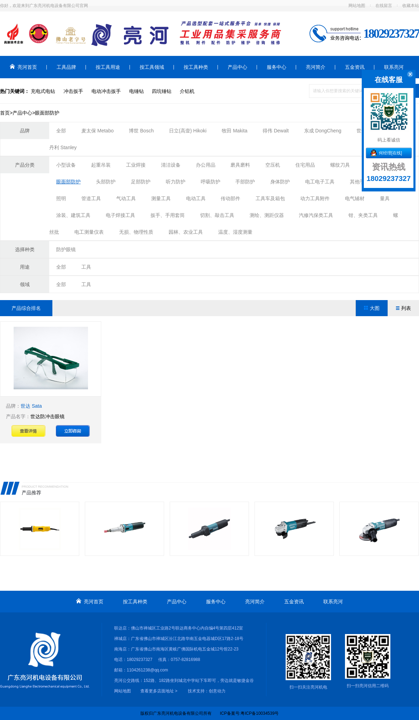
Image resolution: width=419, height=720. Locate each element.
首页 (5, 113)
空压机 (272, 165)
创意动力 (217, 691)
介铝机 (187, 91)
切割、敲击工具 (217, 215)
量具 (385, 198)
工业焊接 (136, 165)
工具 (86, 267)
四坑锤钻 (161, 91)
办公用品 (205, 165)
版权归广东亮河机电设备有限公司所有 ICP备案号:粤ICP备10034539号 (209, 713)
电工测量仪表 (89, 232)
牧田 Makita (234, 130)
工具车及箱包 (270, 198)
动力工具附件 (315, 198)
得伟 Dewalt (276, 130)
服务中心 (276, 67)
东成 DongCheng (323, 130)
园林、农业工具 (186, 232)
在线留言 (383, 5)
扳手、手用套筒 (167, 215)
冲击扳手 (73, 91)
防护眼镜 (66, 249)
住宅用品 (305, 165)
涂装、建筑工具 (73, 215)
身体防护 (280, 181)
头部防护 (106, 181)
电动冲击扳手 (106, 91)
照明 (61, 198)
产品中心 (237, 67)
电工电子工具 (320, 181)
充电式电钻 (43, 91)
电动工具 (196, 198)
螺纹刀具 (340, 165)
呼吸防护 (210, 181)
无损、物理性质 (136, 232)
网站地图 (356, 5)
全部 (61, 130)
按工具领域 (152, 67)
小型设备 (66, 165)
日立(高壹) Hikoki (187, 130)
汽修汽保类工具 (316, 215)
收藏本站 (410, 5)
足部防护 (140, 181)
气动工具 (126, 198)
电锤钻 (136, 91)
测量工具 (161, 198)
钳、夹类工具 (363, 215)
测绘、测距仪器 (267, 215)
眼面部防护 (68, 181)
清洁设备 (171, 165)
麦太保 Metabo (97, 130)
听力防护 (175, 181)
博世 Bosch (141, 130)
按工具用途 (108, 67)
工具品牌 (66, 67)
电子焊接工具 (120, 215)
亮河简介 (315, 67)
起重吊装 (101, 165)
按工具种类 (196, 67)
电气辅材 (355, 198)
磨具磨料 (240, 165)
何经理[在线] (390, 153)
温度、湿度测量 (235, 232)
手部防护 (245, 181)
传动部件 (230, 198)
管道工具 (91, 198)
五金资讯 (355, 67)
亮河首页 (23, 67)
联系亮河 (394, 67)
